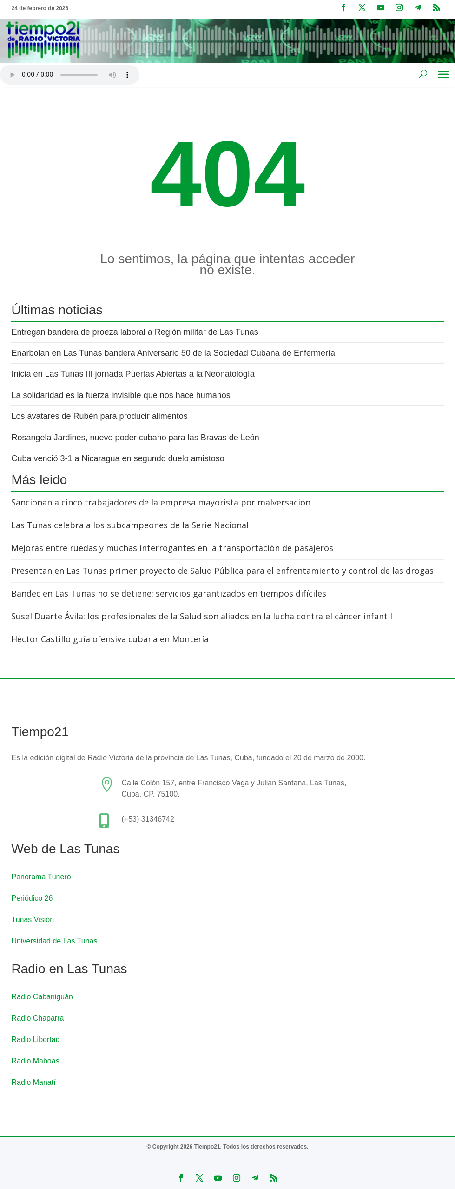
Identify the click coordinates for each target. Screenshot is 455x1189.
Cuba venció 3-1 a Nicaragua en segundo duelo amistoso (117, 458)
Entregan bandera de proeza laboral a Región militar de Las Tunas (134, 332)
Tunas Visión (32, 919)
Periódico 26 (32, 898)
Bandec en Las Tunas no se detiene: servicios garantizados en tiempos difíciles (168, 593)
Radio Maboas (35, 1061)
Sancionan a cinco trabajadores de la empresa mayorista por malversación (160, 502)
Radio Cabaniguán (42, 997)
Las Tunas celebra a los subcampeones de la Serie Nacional (130, 525)
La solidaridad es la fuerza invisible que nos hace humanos (120, 395)
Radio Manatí (33, 1082)
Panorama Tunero (41, 877)
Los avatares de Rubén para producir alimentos (99, 416)
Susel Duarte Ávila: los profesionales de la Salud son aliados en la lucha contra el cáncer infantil (201, 616)
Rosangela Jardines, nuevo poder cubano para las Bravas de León (135, 437)
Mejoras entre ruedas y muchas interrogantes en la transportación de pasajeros (172, 547)
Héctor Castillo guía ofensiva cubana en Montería (110, 638)
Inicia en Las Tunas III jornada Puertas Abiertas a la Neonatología (132, 374)
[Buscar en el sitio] (423, 73)
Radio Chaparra (37, 1018)
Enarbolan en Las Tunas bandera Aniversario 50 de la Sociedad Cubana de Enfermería (173, 353)
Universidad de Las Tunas (54, 941)
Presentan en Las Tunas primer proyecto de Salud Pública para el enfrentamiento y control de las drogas (222, 570)
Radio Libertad (35, 1039)
